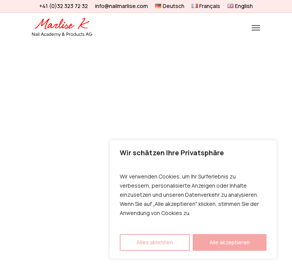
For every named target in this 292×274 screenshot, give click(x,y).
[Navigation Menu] (256, 27)
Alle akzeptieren (229, 242)
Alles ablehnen (154, 242)
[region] (193, 199)
